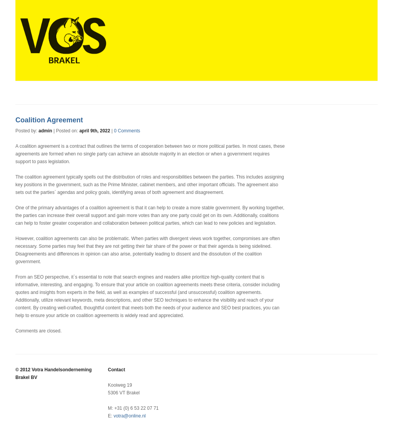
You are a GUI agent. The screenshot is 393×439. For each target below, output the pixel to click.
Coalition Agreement (49, 120)
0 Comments (127, 131)
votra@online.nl (130, 416)
